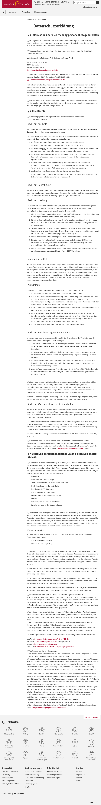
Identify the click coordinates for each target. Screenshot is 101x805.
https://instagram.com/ (45, 641)
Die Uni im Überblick (10, 771)
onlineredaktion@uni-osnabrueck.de (43, 70)
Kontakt (79, 771)
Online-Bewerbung (32, 775)
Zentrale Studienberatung (34, 778)
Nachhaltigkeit (7, 778)
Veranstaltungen (53, 778)
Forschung (6, 775)
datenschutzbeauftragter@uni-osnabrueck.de (47, 80)
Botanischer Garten (54, 771)
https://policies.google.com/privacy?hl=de (52, 639)
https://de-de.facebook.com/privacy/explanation (55, 647)
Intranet (79, 778)
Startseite (30, 19)
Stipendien (29, 781)
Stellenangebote (8, 781)
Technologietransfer (54, 775)
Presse (78, 781)
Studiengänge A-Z (31, 784)
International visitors (90, 7)
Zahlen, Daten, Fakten (10, 784)
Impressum (80, 775)
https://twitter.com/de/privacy (45, 644)
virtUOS (27, 787)
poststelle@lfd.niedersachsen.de (70, 448)
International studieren (33, 771)
